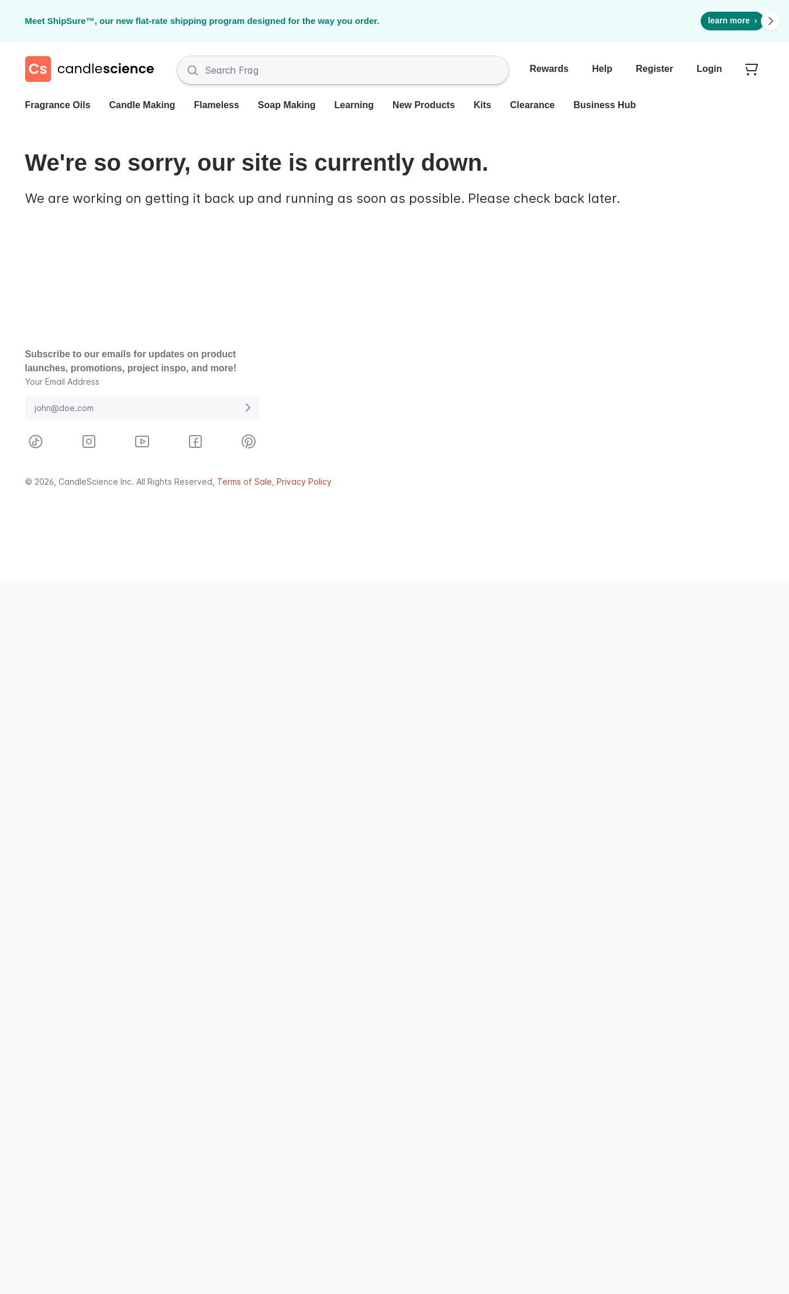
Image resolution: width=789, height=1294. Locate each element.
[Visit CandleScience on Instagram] (88, 441)
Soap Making (287, 105)
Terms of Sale (244, 481)
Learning (354, 105)
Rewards (549, 69)
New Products (423, 105)
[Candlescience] (94, 70)
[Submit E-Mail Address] (247, 407)
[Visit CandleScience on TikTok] (35, 441)
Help (602, 69)
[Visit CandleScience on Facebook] (195, 441)
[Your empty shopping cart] (751, 70)
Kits (482, 105)
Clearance (532, 105)
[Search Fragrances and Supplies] (343, 70)
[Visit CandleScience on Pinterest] (248, 441)
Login (709, 69)
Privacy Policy (304, 481)
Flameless (216, 105)
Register (654, 69)
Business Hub (605, 105)
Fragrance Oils (58, 105)
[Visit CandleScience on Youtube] (142, 441)
